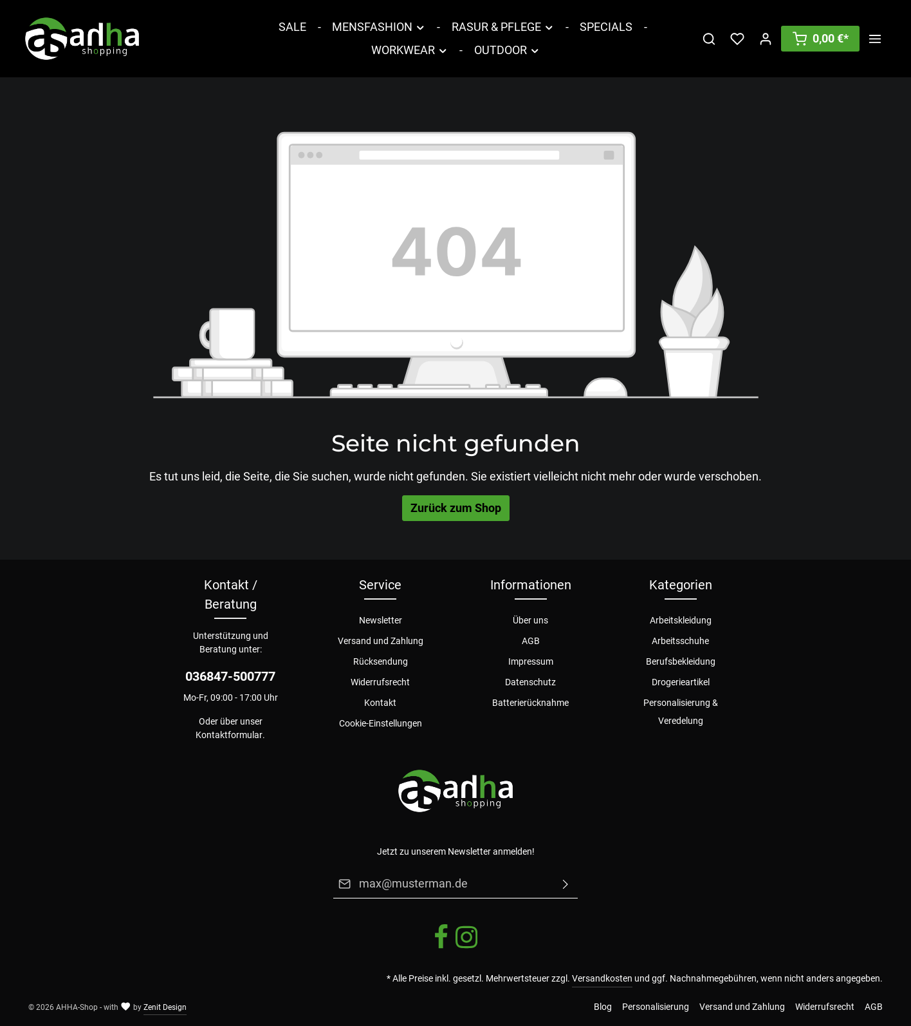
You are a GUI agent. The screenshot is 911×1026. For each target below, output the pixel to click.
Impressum (530, 661)
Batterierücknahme (530, 703)
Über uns (530, 620)
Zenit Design (165, 1007)
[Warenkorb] (820, 39)
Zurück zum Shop (455, 508)
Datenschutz (530, 682)
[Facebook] (442, 947)
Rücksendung (380, 661)
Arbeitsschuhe (680, 641)
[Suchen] (709, 39)
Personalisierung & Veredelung (680, 712)
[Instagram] (466, 947)
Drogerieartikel (681, 682)
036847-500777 (230, 676)
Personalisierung (655, 1007)
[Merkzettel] (737, 39)
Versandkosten (602, 978)
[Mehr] (875, 39)
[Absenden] (565, 883)
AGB (531, 641)
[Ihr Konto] (765, 39)
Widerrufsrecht (380, 682)
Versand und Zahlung (380, 641)
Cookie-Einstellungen (380, 723)
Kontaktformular (229, 735)
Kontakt (380, 703)
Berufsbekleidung (680, 661)
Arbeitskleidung (681, 620)
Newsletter (380, 620)
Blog (603, 1007)
